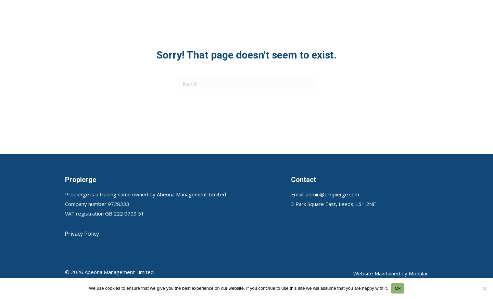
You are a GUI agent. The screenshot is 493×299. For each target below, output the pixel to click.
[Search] (246, 83)
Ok (398, 288)
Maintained (387, 273)
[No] (484, 288)
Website (364, 273)
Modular (418, 273)
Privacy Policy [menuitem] (82, 233)
